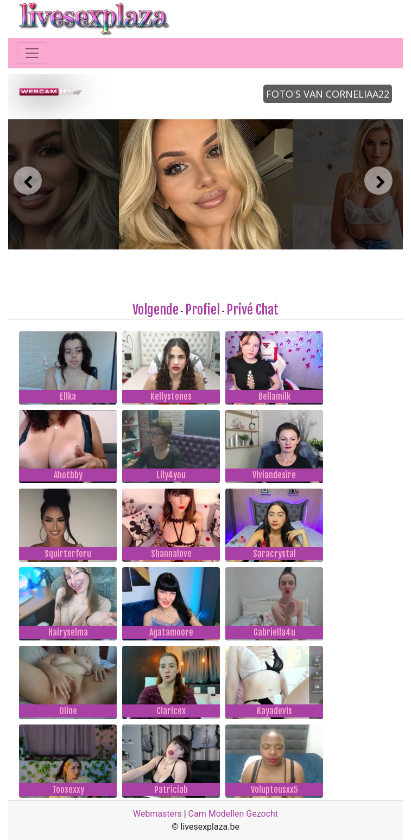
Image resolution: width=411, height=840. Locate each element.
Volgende (155, 310)
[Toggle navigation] (32, 53)
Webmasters (157, 814)
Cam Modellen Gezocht (233, 814)
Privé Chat (252, 310)
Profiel (202, 310)
